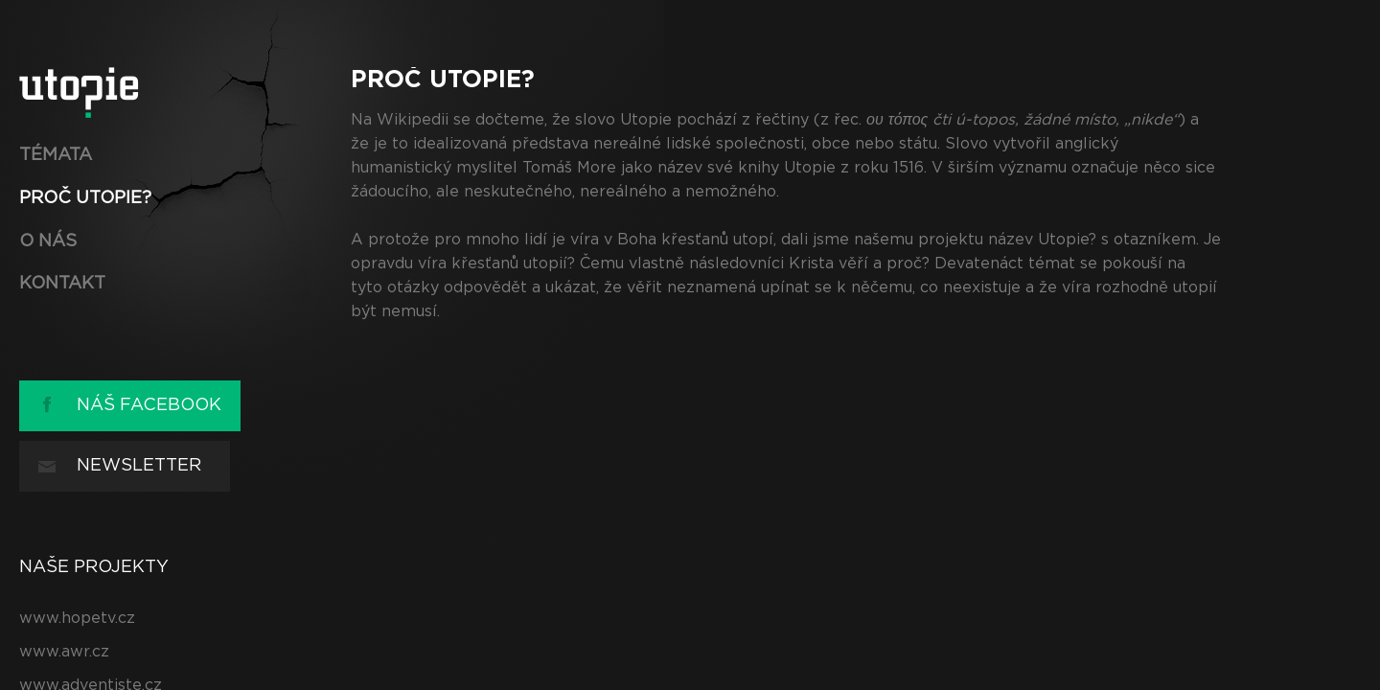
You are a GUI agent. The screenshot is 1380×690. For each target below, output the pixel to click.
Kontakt (62, 283)
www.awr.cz (64, 651)
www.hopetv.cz (77, 618)
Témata (55, 155)
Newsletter (139, 465)
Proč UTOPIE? (85, 198)
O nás (48, 241)
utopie (79, 92)
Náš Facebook (149, 405)
